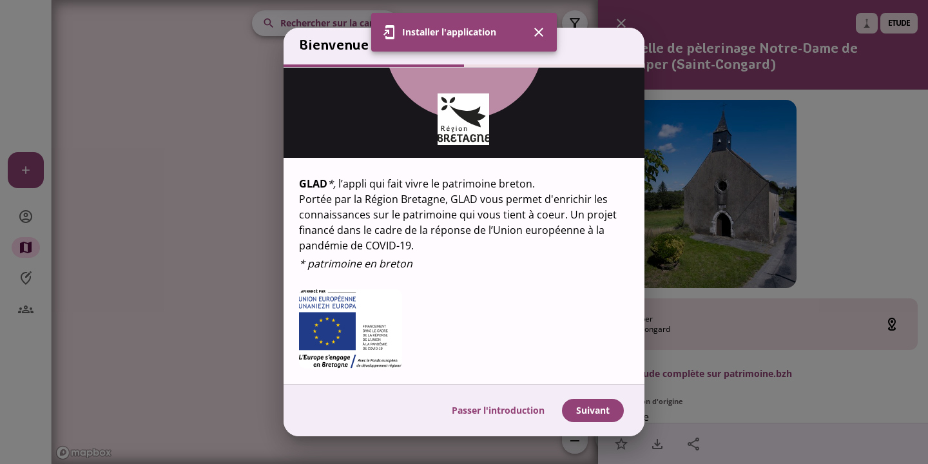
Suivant (593, 410)
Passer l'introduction (498, 410)
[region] (464, 226)
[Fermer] (539, 32)
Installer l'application (449, 32)
